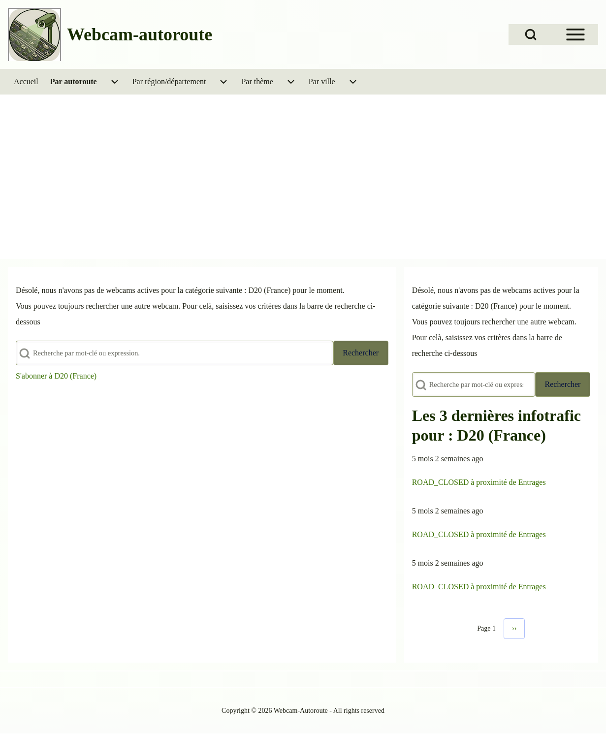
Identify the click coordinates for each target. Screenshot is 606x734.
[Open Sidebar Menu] (575, 34)
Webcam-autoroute (139, 34)
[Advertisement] (303, 184)
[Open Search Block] (531, 34)
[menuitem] (26, 82)
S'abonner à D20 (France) (56, 376)
